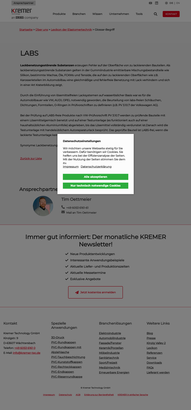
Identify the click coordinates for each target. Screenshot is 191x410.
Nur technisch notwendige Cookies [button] (95, 185)
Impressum (71, 166)
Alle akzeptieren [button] (95, 176)
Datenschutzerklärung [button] (96, 166)
